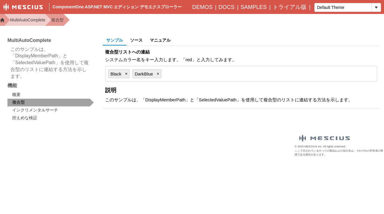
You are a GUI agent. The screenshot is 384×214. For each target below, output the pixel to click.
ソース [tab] (136, 40)
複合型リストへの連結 (127, 51)
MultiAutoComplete (27, 20)
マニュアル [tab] (160, 40)
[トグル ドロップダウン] (376, 7)
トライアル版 (290, 7)
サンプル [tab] (114, 40)
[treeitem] (50, 102)
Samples (254, 7)
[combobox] (343, 7)
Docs (226, 7)
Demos (202, 7)
